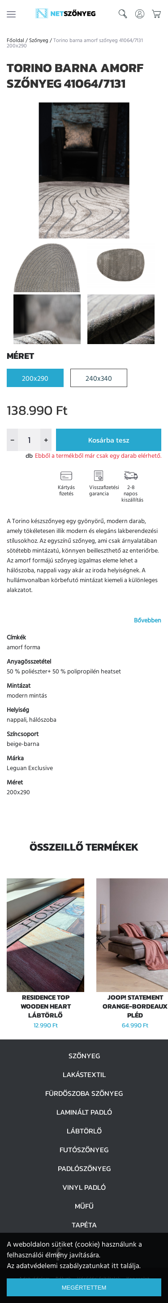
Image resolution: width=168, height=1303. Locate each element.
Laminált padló (84, 1112)
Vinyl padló (84, 1187)
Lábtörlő (84, 1130)
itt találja (125, 1266)
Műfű (84, 1206)
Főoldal (15, 40)
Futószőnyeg (84, 1149)
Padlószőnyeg (84, 1168)
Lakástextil (84, 1074)
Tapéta (84, 1224)
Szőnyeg (38, 40)
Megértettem (84, 1287)
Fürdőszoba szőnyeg (84, 1093)
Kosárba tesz (108, 439)
